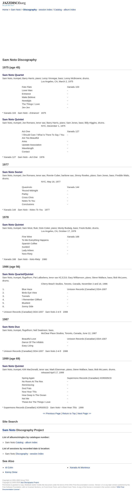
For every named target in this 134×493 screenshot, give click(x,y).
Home (5, 9)
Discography (30, 9)
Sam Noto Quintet (13, 119)
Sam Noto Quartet (13, 75)
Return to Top (69, 413)
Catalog (58, 9)
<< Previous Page (52, 413)
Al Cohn (9, 467)
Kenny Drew (11, 472)
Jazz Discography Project (29, 482)
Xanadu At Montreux (80, 467)
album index (70, 9)
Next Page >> (84, 413)
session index (45, 9)
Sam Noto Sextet (12, 172)
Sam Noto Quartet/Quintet (17, 274)
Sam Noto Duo (11, 326)
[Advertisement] (67, 34)
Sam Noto (16, 9)
